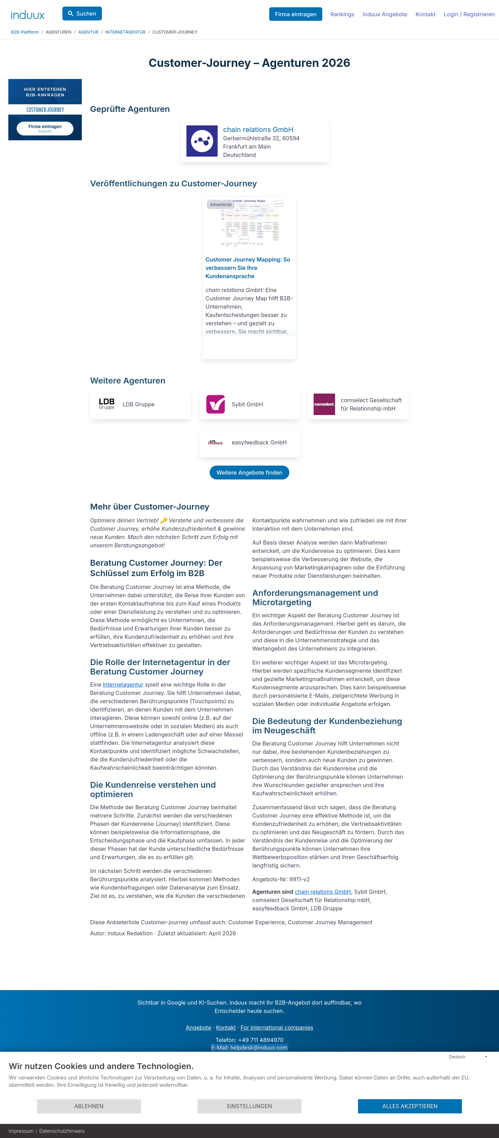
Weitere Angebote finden (249, 472)
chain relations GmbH (258, 129)
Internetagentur (123, 684)
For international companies (276, 1027)
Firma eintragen (295, 14)
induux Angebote (385, 14)
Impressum (21, 1131)
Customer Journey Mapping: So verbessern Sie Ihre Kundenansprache (247, 268)
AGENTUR (88, 32)
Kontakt (425, 14)
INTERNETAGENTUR (125, 32)
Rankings (342, 14)
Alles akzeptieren (410, 1106)
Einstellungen (249, 1106)
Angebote (198, 1027)
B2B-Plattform (25, 32)
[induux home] (28, 13)
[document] (249, 1079)
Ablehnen (88, 1106)
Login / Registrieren (469, 14)
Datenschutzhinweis (62, 1131)
